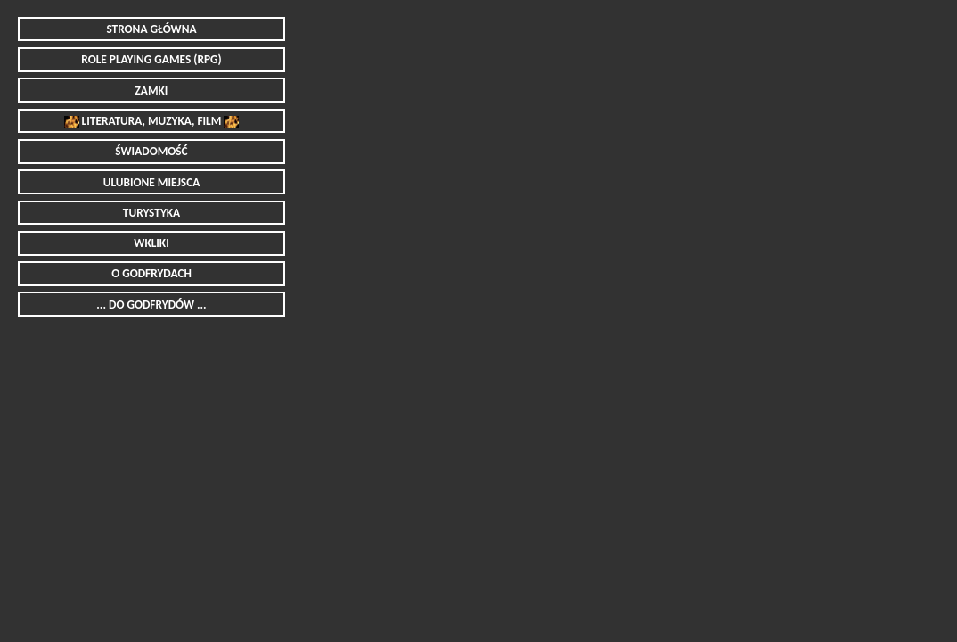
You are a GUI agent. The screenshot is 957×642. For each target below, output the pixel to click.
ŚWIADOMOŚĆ (151, 151)
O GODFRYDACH (151, 273)
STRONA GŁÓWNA (151, 29)
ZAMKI (151, 90)
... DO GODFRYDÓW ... (151, 304)
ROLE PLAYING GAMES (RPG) (151, 59)
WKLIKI (151, 243)
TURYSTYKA (151, 212)
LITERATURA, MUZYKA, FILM (151, 120)
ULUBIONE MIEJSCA (151, 182)
